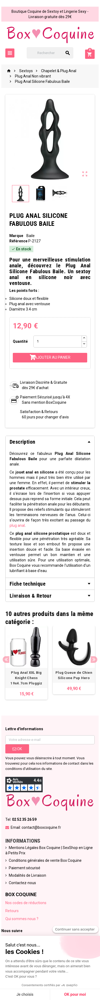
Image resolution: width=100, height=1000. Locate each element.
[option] (26, 663)
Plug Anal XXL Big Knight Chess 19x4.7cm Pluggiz (26, 678)
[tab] (50, 442)
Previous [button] (6, 659)
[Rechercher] (50, 53)
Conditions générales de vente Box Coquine (45, 860)
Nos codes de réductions (25, 903)
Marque (16, 236)
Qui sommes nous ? (21, 919)
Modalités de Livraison (27, 875)
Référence (18, 241)
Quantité (20, 341)
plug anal (17, 525)
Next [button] (94, 659)
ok (17, 749)
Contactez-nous (22, 883)
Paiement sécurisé (24, 868)
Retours (12, 911)
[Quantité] (57, 342)
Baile (30, 236)
